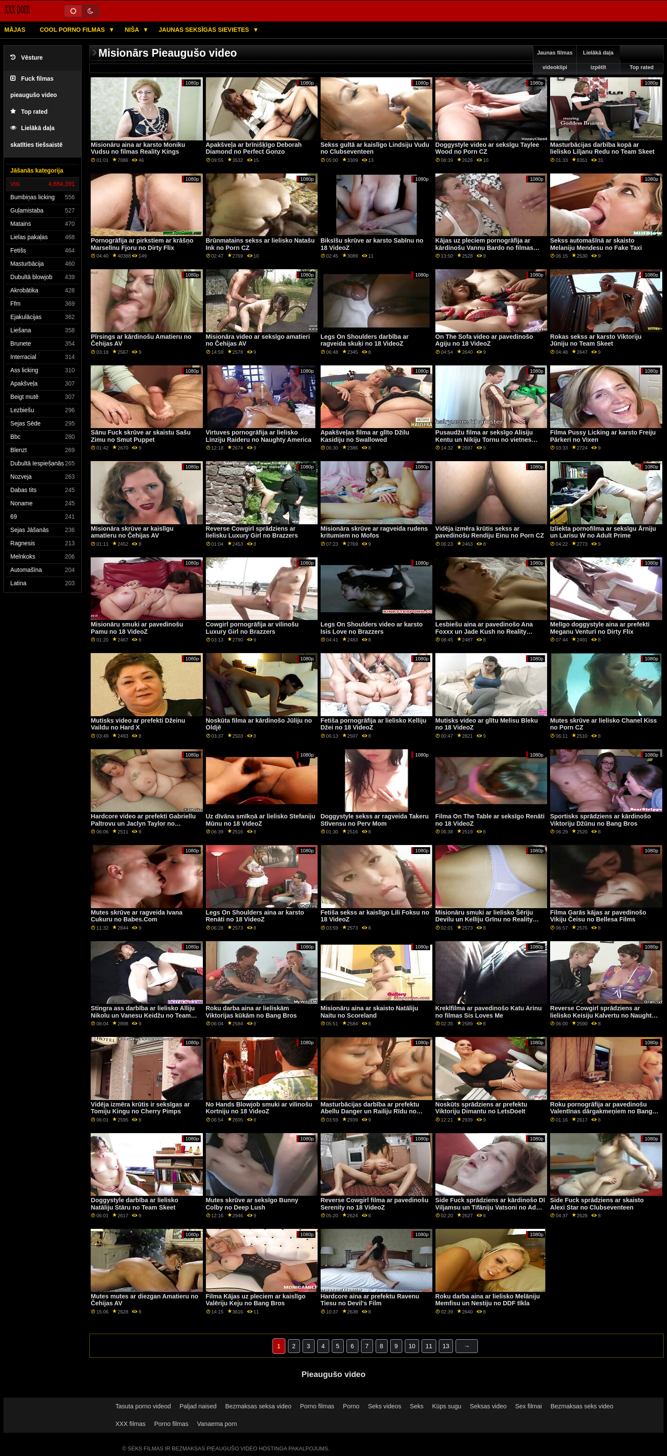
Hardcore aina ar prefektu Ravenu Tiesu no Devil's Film (370, 1300)
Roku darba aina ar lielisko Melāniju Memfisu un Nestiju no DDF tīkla (487, 1300)
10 (412, 1346)
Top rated (29, 112)
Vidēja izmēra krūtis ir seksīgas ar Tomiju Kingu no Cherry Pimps (140, 1108)
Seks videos (384, 1406)
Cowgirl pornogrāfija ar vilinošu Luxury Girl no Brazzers (252, 628)
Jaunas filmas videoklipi (555, 60)
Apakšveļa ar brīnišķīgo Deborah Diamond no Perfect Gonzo (254, 148)
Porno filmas (317, 1406)
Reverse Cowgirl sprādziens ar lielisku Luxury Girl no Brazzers (252, 532)
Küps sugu (447, 1406)
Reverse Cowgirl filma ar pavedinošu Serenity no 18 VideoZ (374, 1204)
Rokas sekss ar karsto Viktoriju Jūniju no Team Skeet (596, 340)
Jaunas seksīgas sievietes (205, 29)
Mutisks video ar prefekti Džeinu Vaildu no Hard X (138, 724)
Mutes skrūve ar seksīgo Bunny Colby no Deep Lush (252, 1204)
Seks (417, 1406)
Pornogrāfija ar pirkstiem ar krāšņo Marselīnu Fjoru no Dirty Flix (142, 244)
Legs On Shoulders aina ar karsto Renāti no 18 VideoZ (255, 916)
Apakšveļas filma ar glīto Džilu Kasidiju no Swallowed (365, 436)
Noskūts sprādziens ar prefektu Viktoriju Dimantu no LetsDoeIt (481, 1108)
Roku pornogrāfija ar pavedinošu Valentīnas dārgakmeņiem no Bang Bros (601, 1111)
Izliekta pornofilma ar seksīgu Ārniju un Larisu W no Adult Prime (603, 532)
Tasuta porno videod (143, 1406)
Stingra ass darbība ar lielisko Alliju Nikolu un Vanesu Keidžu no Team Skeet (143, 1015)
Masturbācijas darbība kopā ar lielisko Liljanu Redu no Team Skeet (602, 148)
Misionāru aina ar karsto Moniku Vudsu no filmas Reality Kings (138, 148)
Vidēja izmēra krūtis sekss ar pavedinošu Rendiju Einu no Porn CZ (489, 532)
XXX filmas (130, 1423)
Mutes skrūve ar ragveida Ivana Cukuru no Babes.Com (136, 916)
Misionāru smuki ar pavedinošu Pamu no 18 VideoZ (137, 628)
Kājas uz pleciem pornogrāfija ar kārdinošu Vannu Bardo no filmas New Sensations (484, 247)
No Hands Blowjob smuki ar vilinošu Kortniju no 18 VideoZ (259, 1108)
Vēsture (26, 58)
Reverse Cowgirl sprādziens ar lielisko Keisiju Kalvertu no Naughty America (602, 1015)
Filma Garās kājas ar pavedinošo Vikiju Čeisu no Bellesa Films (598, 916)
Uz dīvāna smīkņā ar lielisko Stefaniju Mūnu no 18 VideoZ (260, 820)
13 (446, 1346)
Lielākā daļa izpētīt (598, 60)
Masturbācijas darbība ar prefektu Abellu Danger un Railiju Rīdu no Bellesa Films (370, 1111)
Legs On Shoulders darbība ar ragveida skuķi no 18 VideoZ (365, 340)
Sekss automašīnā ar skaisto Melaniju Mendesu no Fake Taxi (596, 244)
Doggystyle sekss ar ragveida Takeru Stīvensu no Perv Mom (375, 820)
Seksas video (488, 1406)
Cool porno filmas (73, 29)
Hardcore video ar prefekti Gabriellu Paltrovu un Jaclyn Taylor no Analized (143, 823)
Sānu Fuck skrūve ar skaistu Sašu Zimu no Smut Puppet (140, 436)
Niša (133, 29)
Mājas (14, 29)
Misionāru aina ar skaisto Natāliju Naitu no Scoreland (369, 1012)
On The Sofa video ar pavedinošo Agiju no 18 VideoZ (484, 340)
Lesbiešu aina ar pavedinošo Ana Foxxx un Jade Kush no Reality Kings (484, 631)
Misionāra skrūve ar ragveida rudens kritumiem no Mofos (374, 532)
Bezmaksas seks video (582, 1406)
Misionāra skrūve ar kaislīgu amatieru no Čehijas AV (132, 532)
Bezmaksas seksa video (258, 1406)
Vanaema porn (217, 1423)
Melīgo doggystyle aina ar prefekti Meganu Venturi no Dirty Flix (599, 628)
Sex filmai (528, 1406)
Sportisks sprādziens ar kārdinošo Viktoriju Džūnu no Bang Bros (600, 820)
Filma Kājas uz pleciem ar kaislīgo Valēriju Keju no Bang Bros (256, 1300)
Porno (351, 1406)
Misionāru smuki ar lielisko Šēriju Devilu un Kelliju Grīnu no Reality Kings (484, 919)
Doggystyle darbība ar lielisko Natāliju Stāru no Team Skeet (134, 1204)
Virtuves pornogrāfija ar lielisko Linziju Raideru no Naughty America (259, 436)
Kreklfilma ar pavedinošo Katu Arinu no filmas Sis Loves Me (488, 1012)
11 (428, 1346)
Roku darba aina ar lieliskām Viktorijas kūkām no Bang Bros (251, 1012)
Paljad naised (198, 1406)
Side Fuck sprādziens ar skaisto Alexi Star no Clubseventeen (597, 1204)
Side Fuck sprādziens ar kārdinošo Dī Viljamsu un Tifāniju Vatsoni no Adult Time (490, 1207)
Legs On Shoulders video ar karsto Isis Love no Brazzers (372, 628)
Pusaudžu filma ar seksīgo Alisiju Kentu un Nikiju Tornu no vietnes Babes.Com (484, 439)
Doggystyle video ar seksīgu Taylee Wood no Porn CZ (487, 148)
